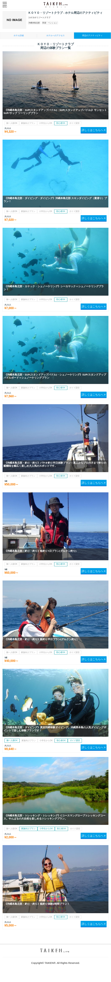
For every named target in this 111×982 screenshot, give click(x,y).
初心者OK (60, 123)
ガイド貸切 (74, 123)
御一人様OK (11, 123)
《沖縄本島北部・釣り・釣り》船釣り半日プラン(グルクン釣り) (40, 639)
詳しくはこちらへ (94, 130)
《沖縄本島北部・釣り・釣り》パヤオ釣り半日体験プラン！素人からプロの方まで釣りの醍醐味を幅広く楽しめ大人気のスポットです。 (55, 464)
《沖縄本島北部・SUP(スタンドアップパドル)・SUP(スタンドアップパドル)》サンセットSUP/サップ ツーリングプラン (55, 111)
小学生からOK (45, 123)
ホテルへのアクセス (55, 35)
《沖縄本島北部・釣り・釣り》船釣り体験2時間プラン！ (37, 903)
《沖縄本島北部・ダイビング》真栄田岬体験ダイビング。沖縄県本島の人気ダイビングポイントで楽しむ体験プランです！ (55, 729)
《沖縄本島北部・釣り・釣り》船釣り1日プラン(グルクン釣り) (40, 550)
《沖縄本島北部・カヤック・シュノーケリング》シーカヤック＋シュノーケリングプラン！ (54, 287)
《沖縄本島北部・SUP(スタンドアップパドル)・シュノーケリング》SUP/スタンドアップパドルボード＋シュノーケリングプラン (55, 376)
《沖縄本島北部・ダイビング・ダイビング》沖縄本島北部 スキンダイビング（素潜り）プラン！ (55, 199)
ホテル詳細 (19, 35)
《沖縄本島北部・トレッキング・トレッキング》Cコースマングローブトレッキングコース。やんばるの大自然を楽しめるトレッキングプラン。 (54, 817)
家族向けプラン (28, 123)
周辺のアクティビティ (92, 35)
